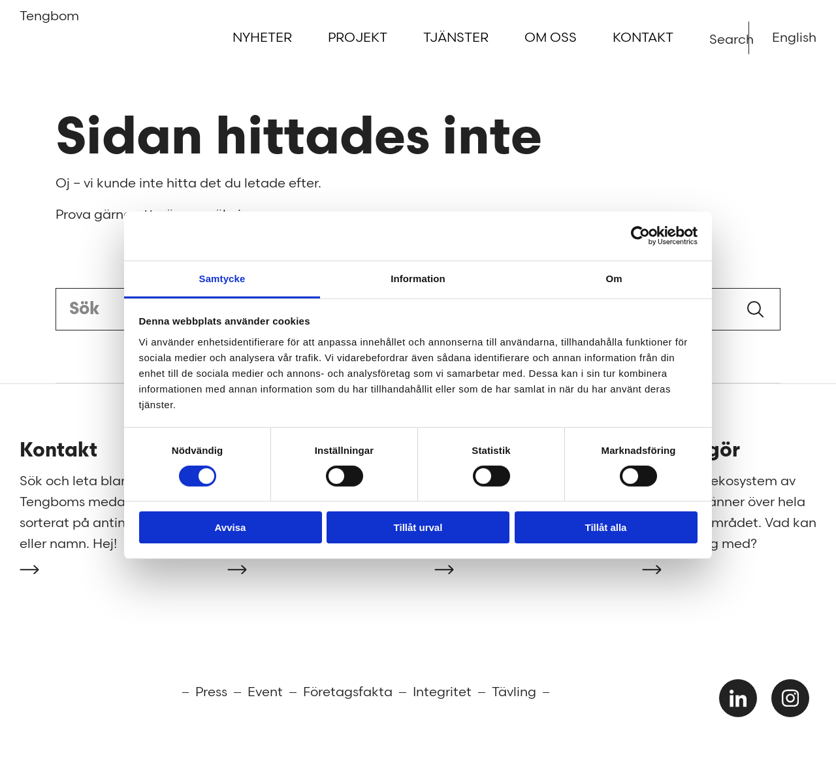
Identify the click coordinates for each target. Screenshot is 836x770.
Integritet (442, 692)
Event (265, 692)
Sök (755, 309)
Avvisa (230, 527)
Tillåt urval (418, 527)
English (794, 38)
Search (717, 39)
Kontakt (643, 38)
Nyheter (262, 38)
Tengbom (41, 20)
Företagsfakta (348, 692)
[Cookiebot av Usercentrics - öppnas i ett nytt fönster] (640, 236)
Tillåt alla (606, 527)
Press (211, 692)
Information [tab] (418, 277)
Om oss (550, 38)
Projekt (357, 38)
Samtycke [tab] (222, 277)
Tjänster (456, 38)
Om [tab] (613, 277)
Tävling (514, 692)
